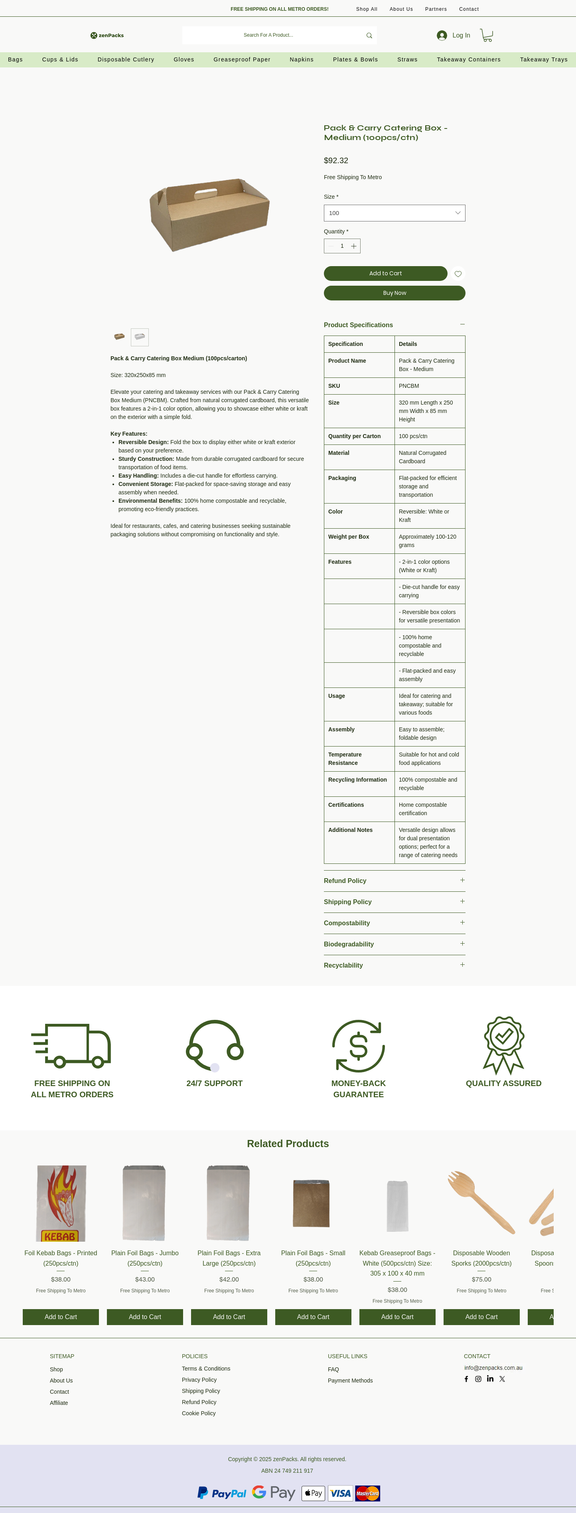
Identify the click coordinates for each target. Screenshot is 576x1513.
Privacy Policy (199, 1380)
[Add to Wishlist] (458, 273)
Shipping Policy (201, 1391)
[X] (502, 1379)
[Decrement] (330, 246)
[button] (436, 9)
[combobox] (395, 213)
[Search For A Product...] (268, 35)
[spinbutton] (342, 246)
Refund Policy (199, 1402)
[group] (288, 1245)
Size (331, 197)
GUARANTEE (358, 1094)
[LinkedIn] (490, 1379)
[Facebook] (466, 1379)
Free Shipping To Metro (353, 177)
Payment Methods (350, 1380)
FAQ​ (333, 1369)
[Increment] (354, 246)
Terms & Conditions (206, 1368)
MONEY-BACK (358, 1083)
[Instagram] (478, 1379)
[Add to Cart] (61, 1317)
